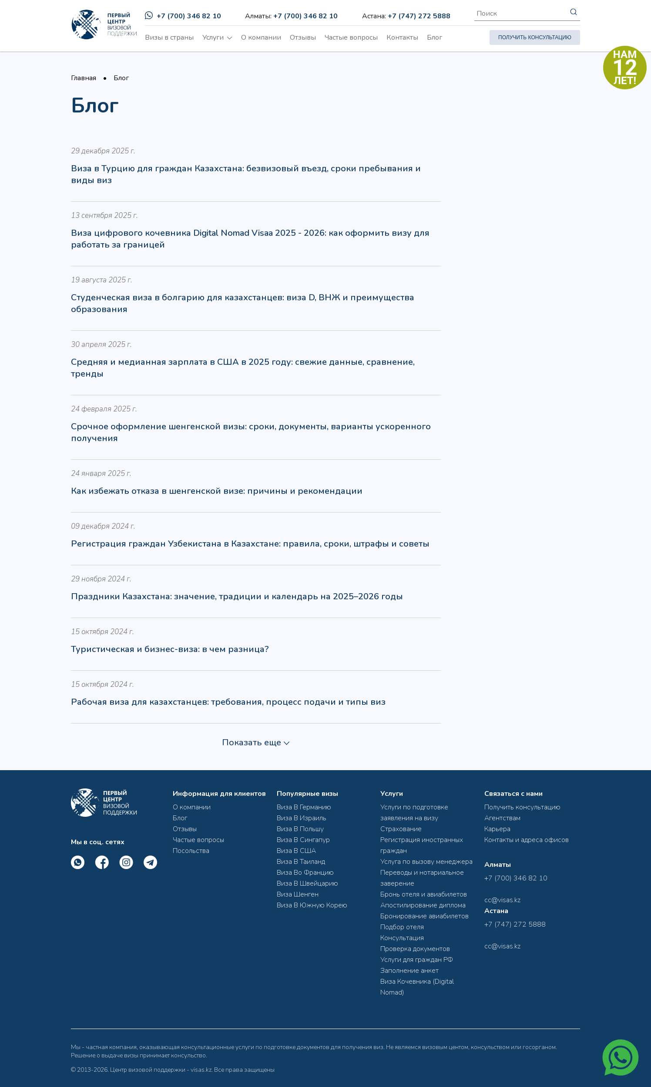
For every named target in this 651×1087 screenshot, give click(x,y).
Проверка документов (415, 949)
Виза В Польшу (300, 829)
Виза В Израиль (301, 818)
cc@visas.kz (502, 900)
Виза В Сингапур (303, 840)
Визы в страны (169, 37)
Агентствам (502, 818)
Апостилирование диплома (423, 905)
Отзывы (303, 37)
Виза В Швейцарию (307, 883)
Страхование (401, 829)
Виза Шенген (298, 894)
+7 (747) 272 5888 (419, 16)
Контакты (402, 37)
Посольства (191, 851)
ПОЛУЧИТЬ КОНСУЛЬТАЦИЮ (534, 37)
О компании (261, 37)
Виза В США (296, 851)
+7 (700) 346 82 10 (183, 16)
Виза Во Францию (305, 872)
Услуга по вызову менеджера (426, 861)
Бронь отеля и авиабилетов (423, 894)
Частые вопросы (351, 37)
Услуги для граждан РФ (416, 960)
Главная (83, 78)
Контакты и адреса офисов (526, 840)
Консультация (402, 938)
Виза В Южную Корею (312, 905)
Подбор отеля (402, 927)
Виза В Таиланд (301, 861)
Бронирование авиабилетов (424, 916)
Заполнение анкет (409, 970)
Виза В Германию (304, 807)
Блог (434, 37)
